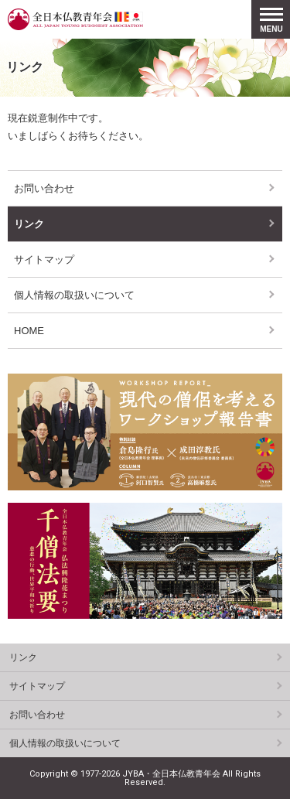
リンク (29, 224)
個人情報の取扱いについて (74, 295)
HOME (29, 330)
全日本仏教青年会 (75, 19)
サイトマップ (44, 259)
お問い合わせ (44, 188)
